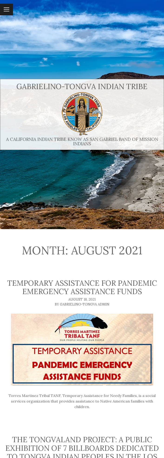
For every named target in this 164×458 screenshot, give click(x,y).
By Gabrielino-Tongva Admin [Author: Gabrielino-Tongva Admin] (82, 304)
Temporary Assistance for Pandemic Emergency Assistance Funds (82, 287)
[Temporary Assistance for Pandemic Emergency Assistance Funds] (82, 349)
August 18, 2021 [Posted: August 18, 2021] (82, 299)
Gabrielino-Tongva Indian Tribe (82, 86)
